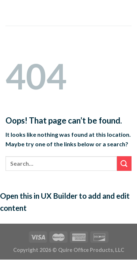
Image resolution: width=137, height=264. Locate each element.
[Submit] (124, 163)
